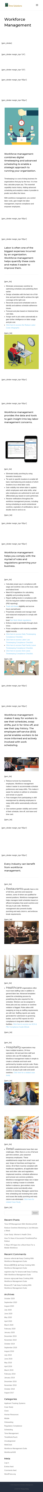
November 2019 (10, 1340)
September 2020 (10, 1302)
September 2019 (10, 1347)
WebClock (8, 1445)
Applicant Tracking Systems (14, 1403)
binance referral (10, 1258)
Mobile (6, 1418)
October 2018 (9, 1389)
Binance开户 (9, 1285)
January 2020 (9, 1332)
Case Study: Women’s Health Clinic (17, 1234)
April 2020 (8, 1321)
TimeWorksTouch (10, 1437)
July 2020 (8, 1310)
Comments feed (10, 1470)
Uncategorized (9, 1441)
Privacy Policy (24, 1489)
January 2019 (9, 1378)
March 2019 (8, 1370)
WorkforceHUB (10, 1452)
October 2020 (9, 1298)
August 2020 (9, 1306)
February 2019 (9, 1374)
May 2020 (8, 1317)
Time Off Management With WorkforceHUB (20, 1224)
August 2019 (9, 1351)
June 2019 (8, 1359)
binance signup (10, 1278)
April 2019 (8, 1366)
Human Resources (11, 1414)
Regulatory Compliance (13, 1426)
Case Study (8, 1407)
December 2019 (10, 1336)
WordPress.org (10, 1474)
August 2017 (9, 1393)
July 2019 (8, 1355)
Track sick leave (12, 606)
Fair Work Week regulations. (21, 620)
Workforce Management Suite (15, 1448)
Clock (6, 1411)
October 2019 (9, 1344)
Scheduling (8, 1430)
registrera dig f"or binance (14, 1272)
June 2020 (8, 1314)
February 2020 (9, 1329)
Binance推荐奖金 (10, 1265)
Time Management (11, 1433)
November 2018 (10, 1385)
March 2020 (8, 1325)
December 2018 (10, 1381)
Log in (6, 1463)
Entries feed (8, 1466)
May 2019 (8, 1363)
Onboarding (8, 1422)
